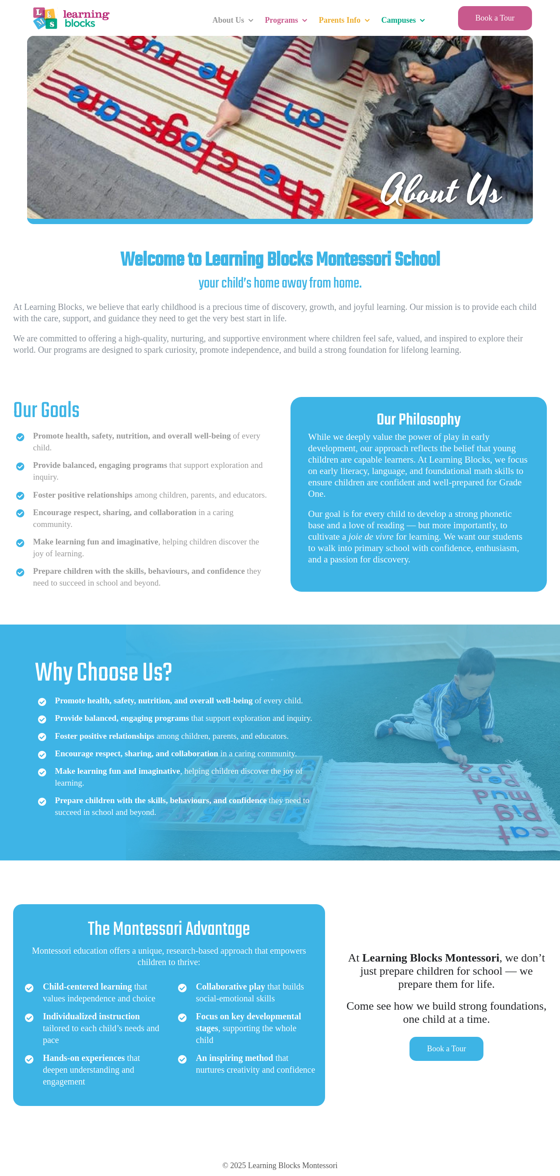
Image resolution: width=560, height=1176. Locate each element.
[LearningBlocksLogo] (70, 9)
